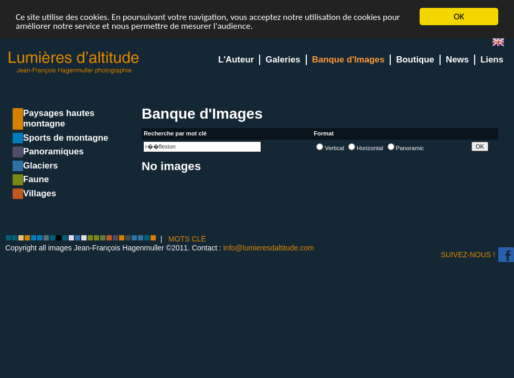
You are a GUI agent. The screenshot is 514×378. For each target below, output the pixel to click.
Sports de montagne (65, 138)
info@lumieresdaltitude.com (268, 248)
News (457, 60)
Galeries (282, 60)
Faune (36, 179)
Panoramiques (53, 151)
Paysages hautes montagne (58, 118)
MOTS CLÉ (187, 239)
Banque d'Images (348, 60)
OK (459, 16)
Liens (492, 60)
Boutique (415, 60)
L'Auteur (236, 60)
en (502, 44)
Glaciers (40, 166)
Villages (39, 193)
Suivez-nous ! (468, 254)
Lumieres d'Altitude (74, 62)
